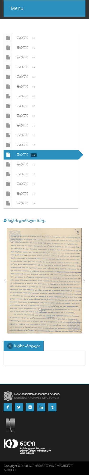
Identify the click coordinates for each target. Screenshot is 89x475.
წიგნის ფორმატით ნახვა (25, 220)
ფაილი (20, 38)
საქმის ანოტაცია (23, 346)
